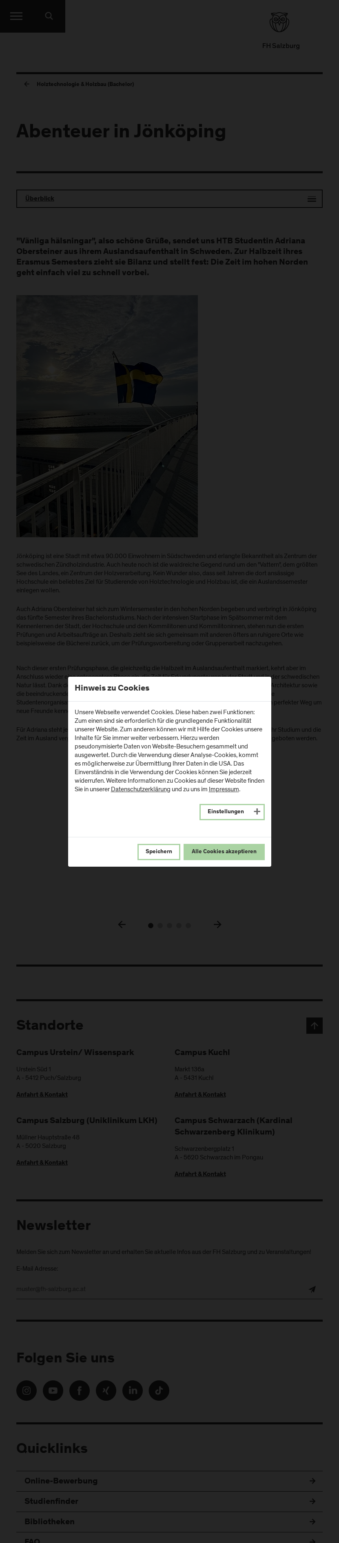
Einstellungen (226, 812)
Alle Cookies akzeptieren (224, 852)
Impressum (224, 789)
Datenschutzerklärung (141, 789)
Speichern (159, 852)
